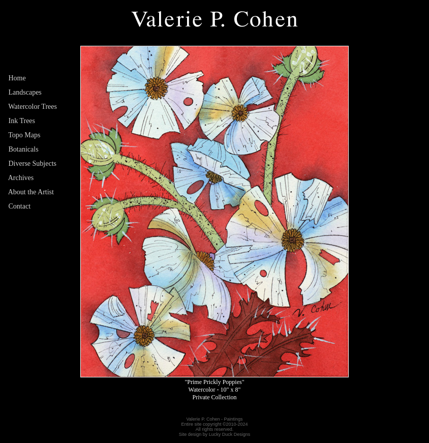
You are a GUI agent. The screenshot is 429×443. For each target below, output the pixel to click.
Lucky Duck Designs (230, 434)
